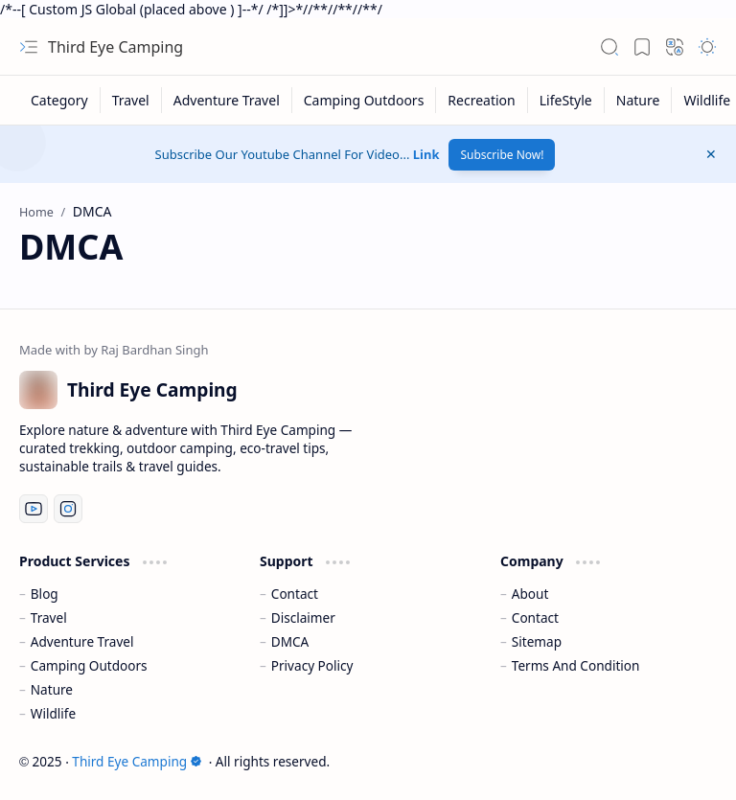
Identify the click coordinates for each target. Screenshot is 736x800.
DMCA (290, 641)
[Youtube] (33, 508)
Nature (52, 689)
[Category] (60, 100)
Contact (294, 593)
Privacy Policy (312, 665)
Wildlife (53, 713)
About (530, 593)
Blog (44, 593)
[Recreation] (481, 100)
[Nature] (639, 100)
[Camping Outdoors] (364, 100)
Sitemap (537, 641)
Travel (49, 617)
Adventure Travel (82, 641)
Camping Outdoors (89, 665)
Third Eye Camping (115, 46)
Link (426, 154)
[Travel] (131, 100)
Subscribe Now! (501, 155)
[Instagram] (68, 508)
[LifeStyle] (566, 100)
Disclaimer (303, 617)
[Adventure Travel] (227, 100)
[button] (28, 47)
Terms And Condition (576, 665)
